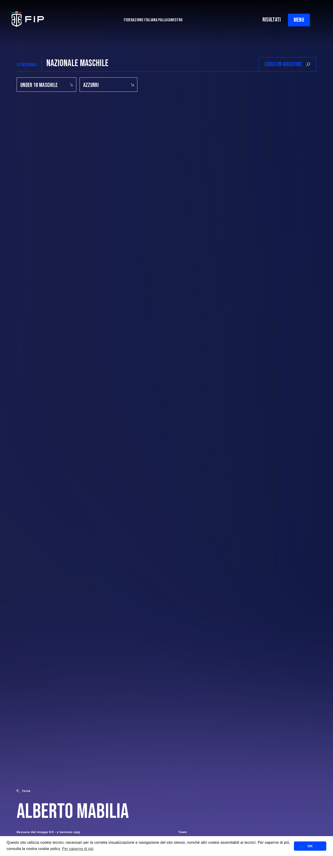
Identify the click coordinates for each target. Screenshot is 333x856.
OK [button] (310, 846)
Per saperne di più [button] (77, 849)
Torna (24, 791)
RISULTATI (271, 19)
